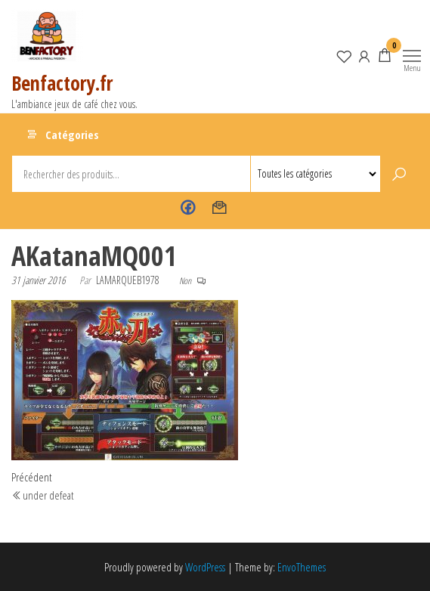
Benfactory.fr (62, 83)
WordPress (205, 566)
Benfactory (188, 208)
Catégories (72, 134)
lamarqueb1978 (127, 280)
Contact (219, 208)
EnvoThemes (301, 566)
